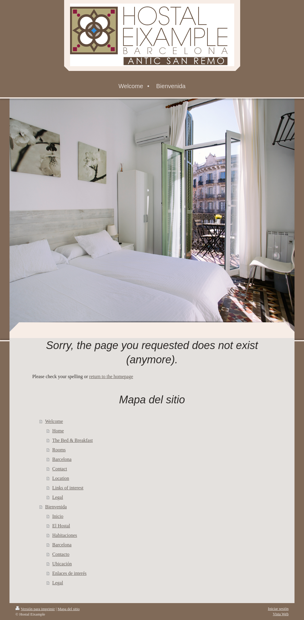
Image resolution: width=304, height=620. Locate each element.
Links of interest (67, 487)
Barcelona (62, 459)
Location (60, 478)
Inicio (57, 516)
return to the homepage (111, 376)
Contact (59, 468)
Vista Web (281, 614)
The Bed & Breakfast (72, 440)
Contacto (60, 554)
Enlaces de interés (69, 573)
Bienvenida (56, 506)
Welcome (54, 421)
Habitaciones (64, 535)
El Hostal (61, 525)
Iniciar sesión (278, 608)
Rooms (59, 449)
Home (58, 430)
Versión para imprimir (35, 609)
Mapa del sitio (69, 609)
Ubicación (62, 563)
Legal (57, 497)
